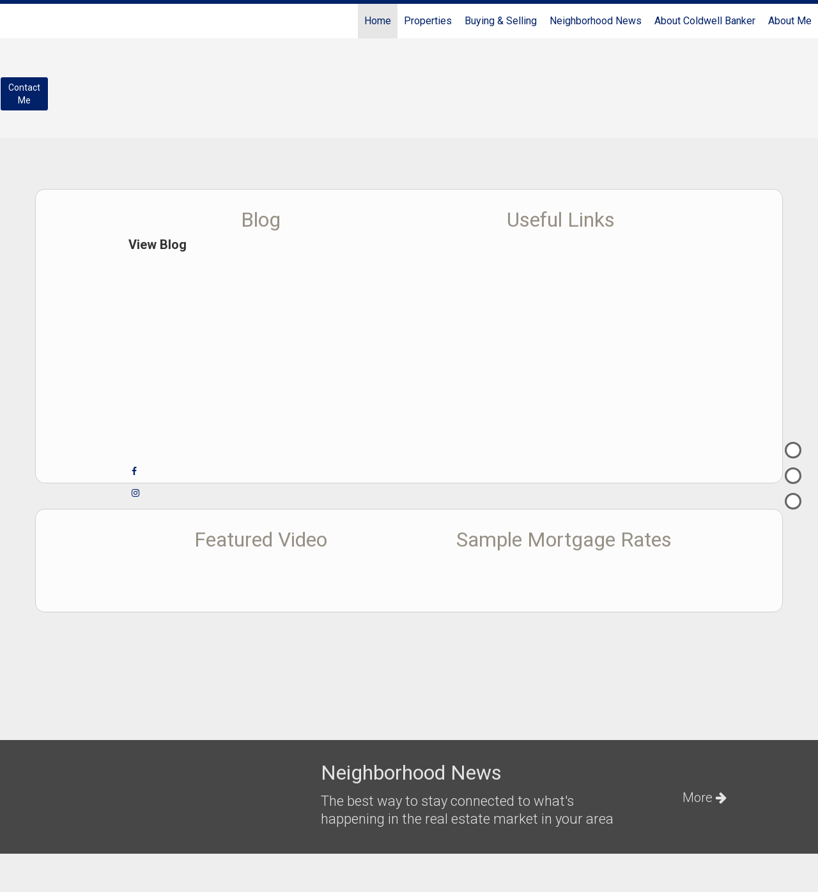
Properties (428, 21)
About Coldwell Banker (704, 21)
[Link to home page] (16, 21)
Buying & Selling (501, 21)
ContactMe (24, 93)
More (705, 797)
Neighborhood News (596, 21)
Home (377, 21)
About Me (790, 21)
